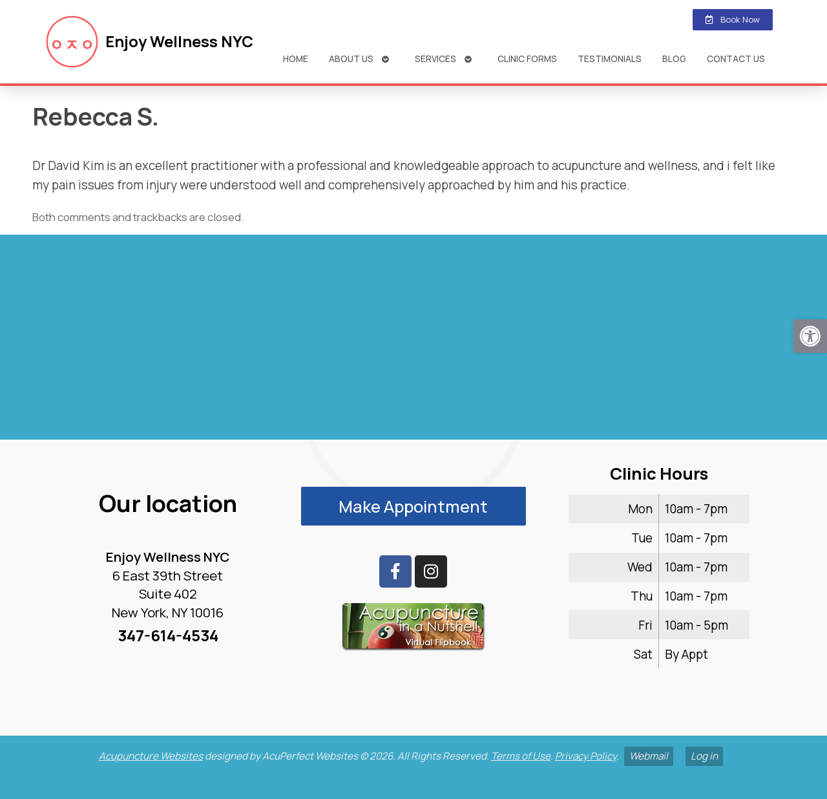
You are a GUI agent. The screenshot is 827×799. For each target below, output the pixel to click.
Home (295, 58)
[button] (810, 336)
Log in (704, 756)
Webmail (648, 756)
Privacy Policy (585, 756)
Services (435, 58)
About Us (351, 58)
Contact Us (736, 58)
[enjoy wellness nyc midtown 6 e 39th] (413, 343)
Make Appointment (413, 506)
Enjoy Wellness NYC (179, 41)
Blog (674, 58)
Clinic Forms (527, 58)
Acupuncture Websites (151, 756)
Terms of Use (520, 756)
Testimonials (610, 58)
